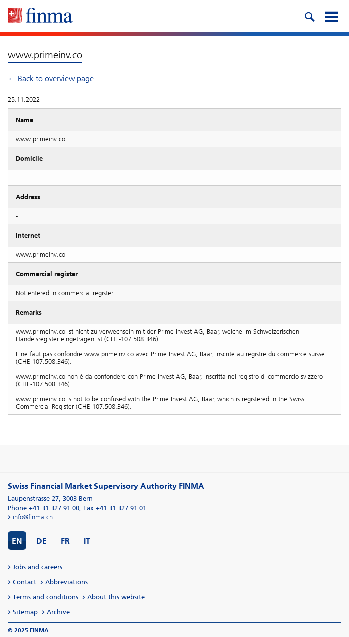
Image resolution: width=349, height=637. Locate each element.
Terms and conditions (45, 597)
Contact (24, 582)
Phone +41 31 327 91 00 (43, 508)
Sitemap (25, 612)
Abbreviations (66, 582)
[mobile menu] (331, 16)
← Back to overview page (51, 79)
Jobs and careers (37, 567)
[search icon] (309, 16)
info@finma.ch (33, 517)
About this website (116, 597)
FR (65, 541)
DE (41, 541)
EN (17, 541)
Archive (58, 612)
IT (87, 541)
